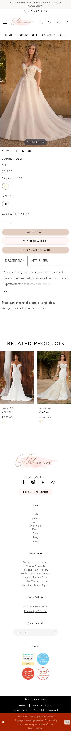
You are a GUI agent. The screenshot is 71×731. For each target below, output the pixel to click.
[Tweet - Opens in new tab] (16, 150)
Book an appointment (35, 492)
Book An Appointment (35, 250)
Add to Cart (35, 232)
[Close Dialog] (3, 722)
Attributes (39, 261)
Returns (22, 705)
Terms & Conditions (42, 705)
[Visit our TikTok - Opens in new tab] (53, 481)
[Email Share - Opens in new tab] (29, 150)
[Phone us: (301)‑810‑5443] (35, 11)
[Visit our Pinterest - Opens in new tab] (43, 481)
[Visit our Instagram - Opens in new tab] (33, 481)
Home (8, 35)
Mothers (35, 518)
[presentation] (17, 377)
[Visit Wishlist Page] (50, 22)
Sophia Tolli (27, 35)
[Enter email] (35, 632)
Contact (35, 541)
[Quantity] (7, 223)
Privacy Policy (20, 710)
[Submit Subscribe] (54, 632)
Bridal (36, 514)
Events (35, 529)
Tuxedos (35, 522)
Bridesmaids (35, 526)
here (40, 728)
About (35, 533)
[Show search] (41, 22)
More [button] (6, 291)
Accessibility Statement (46, 710)
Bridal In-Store (53, 35)
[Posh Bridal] (22, 22)
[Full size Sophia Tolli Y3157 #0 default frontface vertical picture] (35, 93)
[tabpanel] (35, 93)
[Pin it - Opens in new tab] (23, 150)
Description (15, 261)
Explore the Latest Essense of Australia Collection (35, 4)
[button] (4, 22)
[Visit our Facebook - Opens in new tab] (23, 481)
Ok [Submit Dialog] (67, 722)
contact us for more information (27, 308)
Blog (35, 537)
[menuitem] (4, 22)
